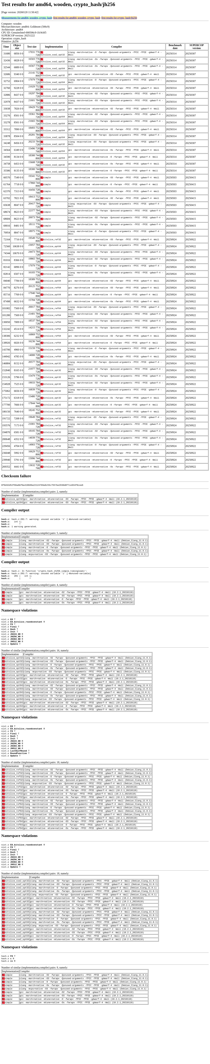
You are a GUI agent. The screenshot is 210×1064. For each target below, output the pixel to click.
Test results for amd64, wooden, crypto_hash (76, 17)
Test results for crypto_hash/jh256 (119, 17)
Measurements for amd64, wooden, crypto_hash (26, 17)
